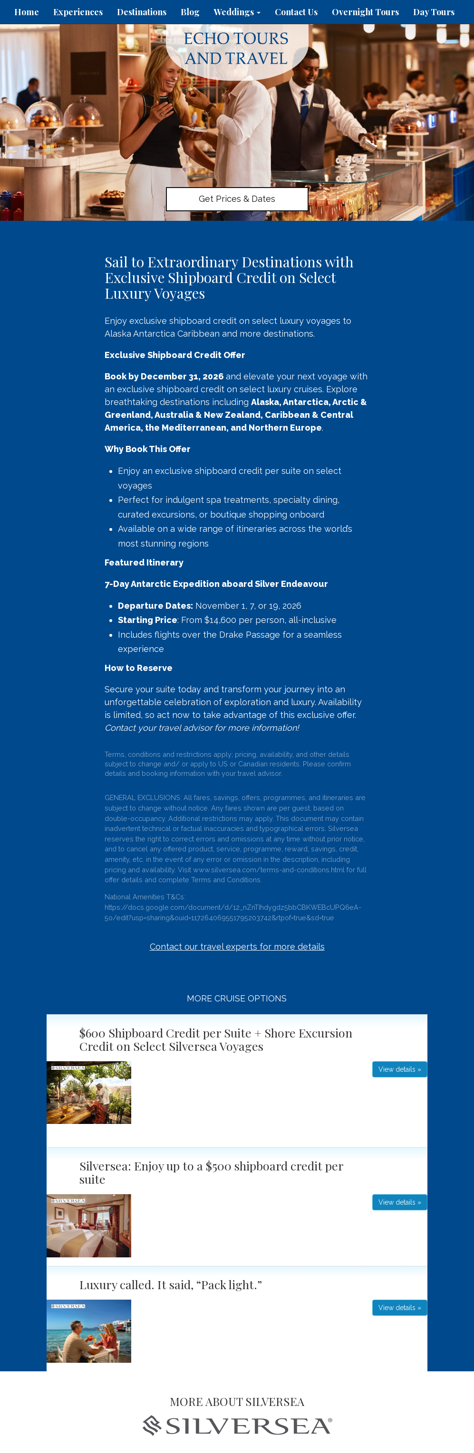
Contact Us (296, 12)
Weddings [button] (237, 12)
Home (26, 12)
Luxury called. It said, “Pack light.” (170, 1284)
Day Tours (434, 12)
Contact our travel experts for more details (237, 947)
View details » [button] (399, 1069)
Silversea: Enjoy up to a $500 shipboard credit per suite (211, 1172)
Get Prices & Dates (237, 199)
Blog (190, 12)
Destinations (141, 12)
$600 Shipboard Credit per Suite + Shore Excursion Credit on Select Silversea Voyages (215, 1039)
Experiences (78, 12)
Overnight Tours (365, 12)
